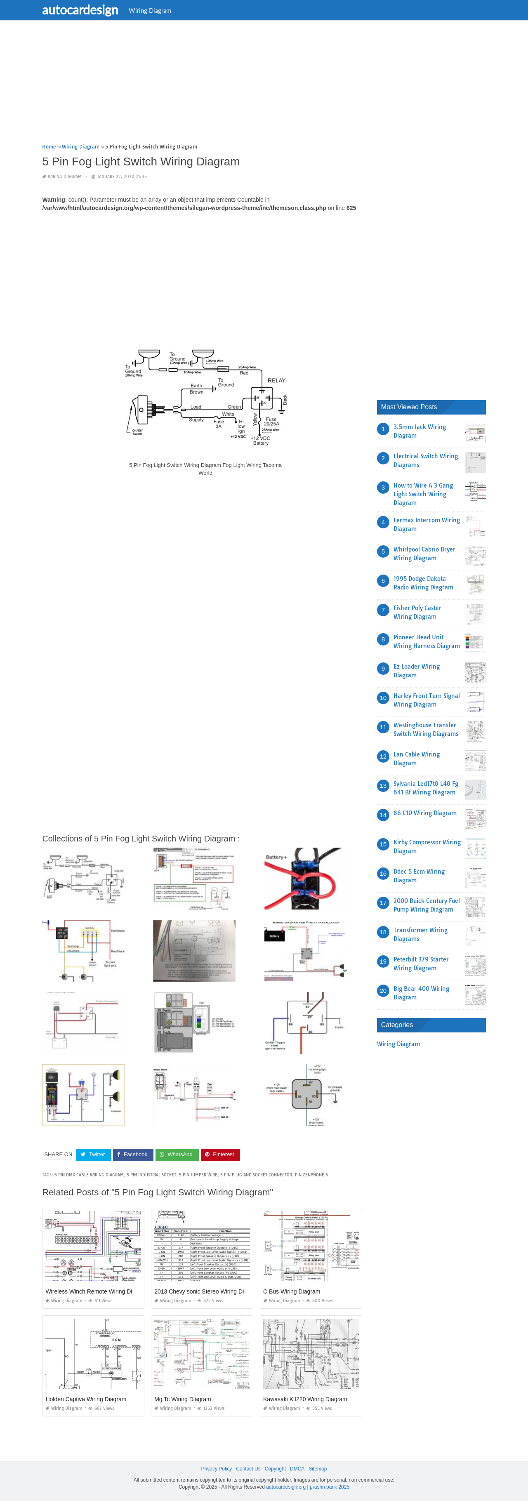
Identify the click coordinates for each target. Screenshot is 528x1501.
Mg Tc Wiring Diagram (182, 1399)
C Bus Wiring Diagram (291, 1291)
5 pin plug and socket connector (256, 1175)
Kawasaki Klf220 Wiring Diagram (305, 1399)
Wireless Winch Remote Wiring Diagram (96, 1291)
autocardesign (84, 9)
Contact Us (248, 1469)
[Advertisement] (264, 84)
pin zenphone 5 (311, 1175)
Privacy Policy (216, 1469)
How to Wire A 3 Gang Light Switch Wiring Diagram (423, 494)
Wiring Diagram (154, 10)
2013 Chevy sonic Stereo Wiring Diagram (207, 1291)
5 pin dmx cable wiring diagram (89, 1175)
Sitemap (318, 1469)
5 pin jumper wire (198, 1175)
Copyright (275, 1469)
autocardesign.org (286, 1487)
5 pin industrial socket (151, 1175)
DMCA (297, 1469)
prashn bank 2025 (329, 1487)
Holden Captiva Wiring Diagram (85, 1399)
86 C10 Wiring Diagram (425, 813)
